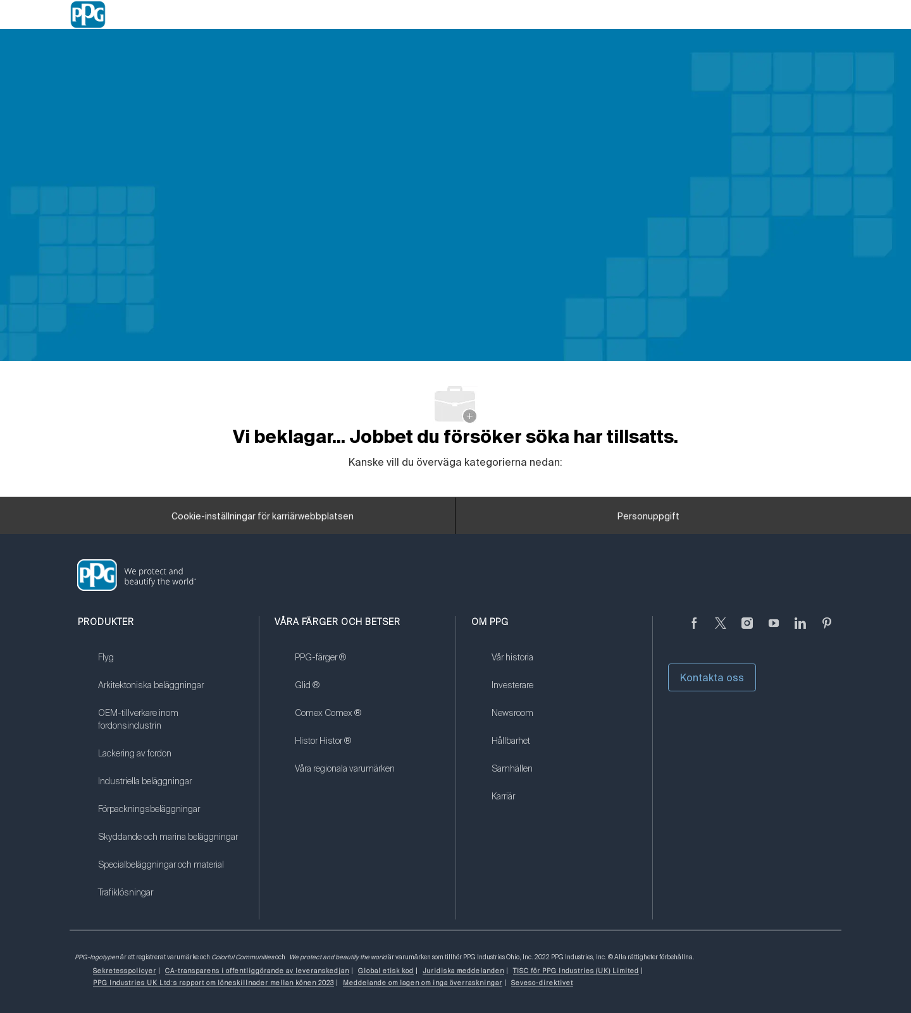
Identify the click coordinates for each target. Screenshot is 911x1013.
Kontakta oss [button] (712, 677)
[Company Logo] (88, 14)
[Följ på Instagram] (747, 630)
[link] (170, 665)
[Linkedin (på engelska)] (800, 630)
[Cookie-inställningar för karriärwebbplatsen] (262, 519)
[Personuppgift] (648, 519)
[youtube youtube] (773, 630)
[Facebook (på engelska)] (694, 630)
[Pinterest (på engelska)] (827, 630)
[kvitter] (720, 630)
